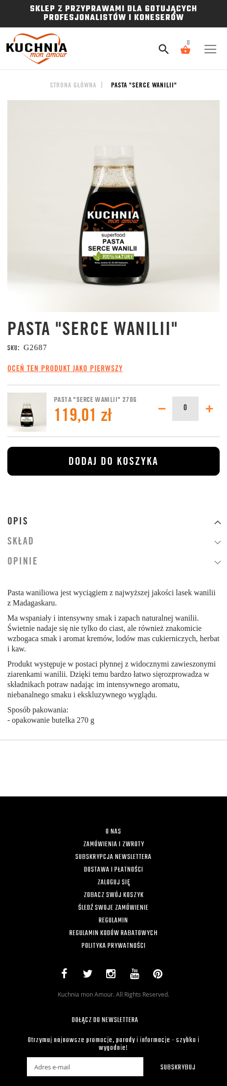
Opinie (22, 562)
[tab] (113, 522)
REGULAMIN (113, 920)
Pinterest (160, 976)
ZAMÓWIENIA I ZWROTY (113, 844)
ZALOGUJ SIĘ (113, 882)
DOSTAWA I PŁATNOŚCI (113, 870)
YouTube (136, 976)
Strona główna (73, 86)
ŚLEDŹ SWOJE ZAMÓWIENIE (113, 908)
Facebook (66, 976)
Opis (17, 522)
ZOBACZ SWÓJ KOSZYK (114, 895)
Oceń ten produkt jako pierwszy (65, 369)
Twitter (89, 976)
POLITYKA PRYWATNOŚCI (114, 946)
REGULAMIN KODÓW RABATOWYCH (113, 933)
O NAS (113, 831)
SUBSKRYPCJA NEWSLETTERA (113, 857)
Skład (20, 542)
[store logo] (39, 48)
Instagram (113, 976)
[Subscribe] (171, 1066)
